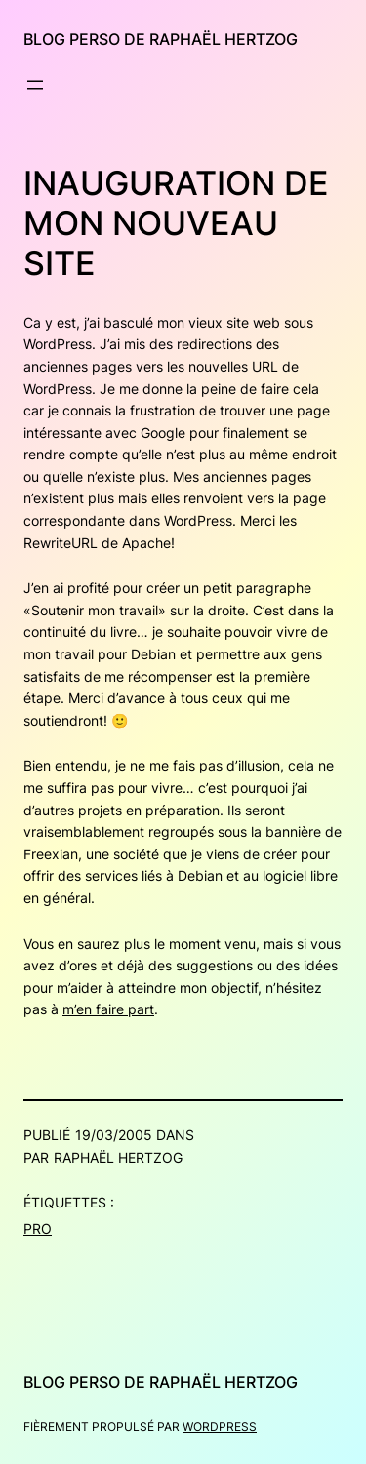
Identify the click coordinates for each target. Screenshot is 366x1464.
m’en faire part (108, 1009)
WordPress (220, 1426)
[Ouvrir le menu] (35, 85)
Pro (37, 1228)
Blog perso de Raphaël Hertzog (160, 39)
